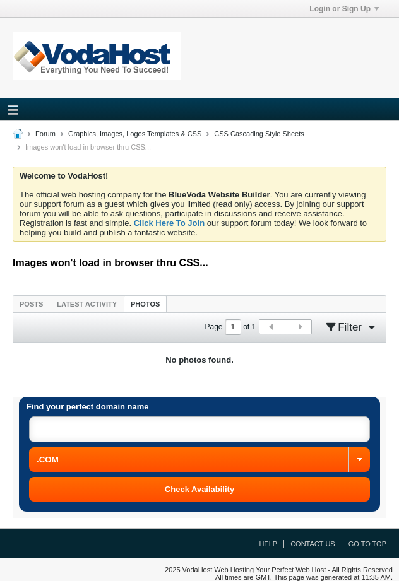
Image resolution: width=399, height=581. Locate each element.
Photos (145, 304)
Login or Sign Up (344, 8)
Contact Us (312, 544)
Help (268, 544)
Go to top (367, 544)
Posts (31, 304)
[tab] (31, 303)
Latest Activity (87, 304)
